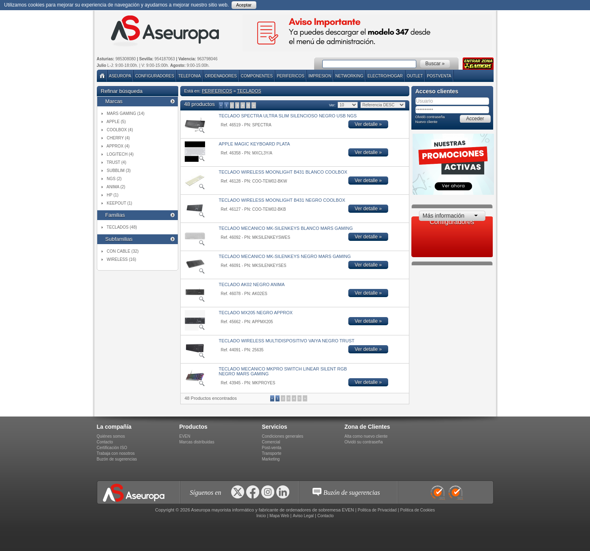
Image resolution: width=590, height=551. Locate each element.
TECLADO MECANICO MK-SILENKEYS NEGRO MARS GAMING (285, 256)
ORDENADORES (220, 76)
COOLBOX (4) (120, 130)
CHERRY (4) (118, 138)
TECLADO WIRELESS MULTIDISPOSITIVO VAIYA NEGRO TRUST (287, 340)
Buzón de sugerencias (117, 459)
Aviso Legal (303, 516)
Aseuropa (120, 76)
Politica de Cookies (417, 510)
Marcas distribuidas (196, 442)
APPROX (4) (118, 146)
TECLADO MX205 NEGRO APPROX (256, 312)
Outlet (415, 76)
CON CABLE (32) (122, 251)
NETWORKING (349, 76)
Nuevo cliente (426, 122)
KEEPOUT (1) (119, 203)
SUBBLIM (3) (119, 170)
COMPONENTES (257, 76)
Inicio (261, 516)
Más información (444, 215)
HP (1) (112, 195)
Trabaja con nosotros (116, 453)
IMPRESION (319, 76)
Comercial (271, 442)
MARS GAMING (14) (125, 113)
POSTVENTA (439, 76)
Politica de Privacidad (377, 510)
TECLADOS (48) (122, 227)
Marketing (271, 459)
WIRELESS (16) (121, 259)
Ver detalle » (368, 124)
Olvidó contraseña (430, 117)
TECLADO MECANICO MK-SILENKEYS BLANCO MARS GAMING (286, 228)
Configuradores (154, 76)
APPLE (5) (116, 121)
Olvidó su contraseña (364, 442)
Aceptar (243, 4)
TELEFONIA (189, 76)
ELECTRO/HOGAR (385, 76)
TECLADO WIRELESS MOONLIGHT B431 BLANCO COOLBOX (283, 172)
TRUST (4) (116, 162)
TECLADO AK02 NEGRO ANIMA (252, 284)
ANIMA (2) (116, 187)
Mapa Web (279, 516)
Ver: (332, 105)
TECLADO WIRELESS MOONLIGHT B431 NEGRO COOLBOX (282, 200)
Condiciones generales (283, 436)
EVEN (184, 436)
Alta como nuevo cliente (366, 436)
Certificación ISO (112, 447)
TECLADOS (249, 90)
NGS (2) (114, 178)
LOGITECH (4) (120, 154)
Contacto (105, 442)
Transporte (272, 453)
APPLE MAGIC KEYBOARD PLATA (254, 143)
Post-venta (272, 447)
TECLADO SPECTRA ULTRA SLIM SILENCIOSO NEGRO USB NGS (288, 115)
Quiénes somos (111, 436)
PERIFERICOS (290, 76)
